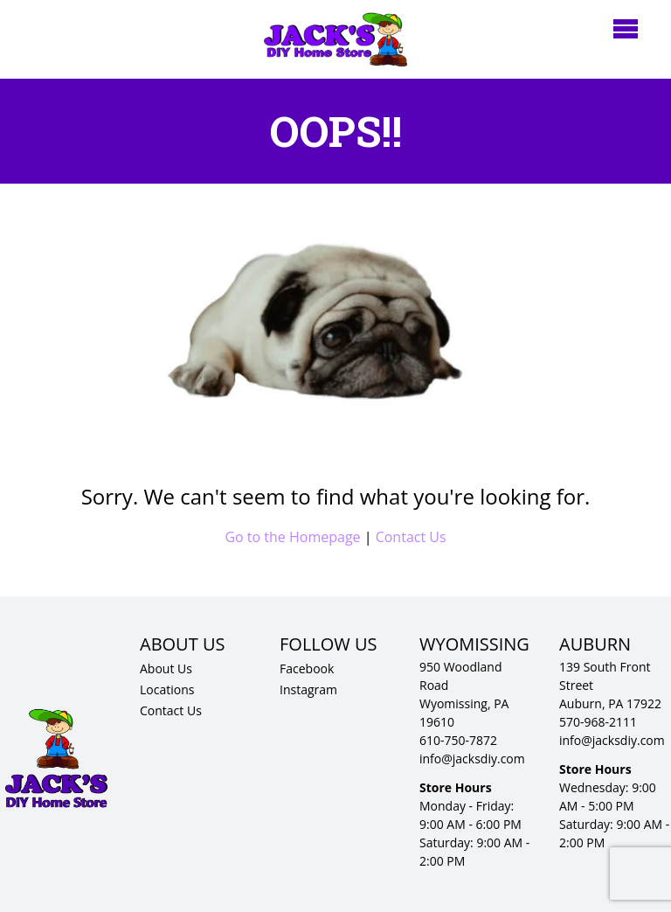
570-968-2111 (598, 722)
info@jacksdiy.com (472, 758)
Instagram (308, 689)
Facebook (307, 668)
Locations (167, 689)
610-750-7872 (458, 740)
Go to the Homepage (292, 537)
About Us (166, 668)
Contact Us (411, 537)
